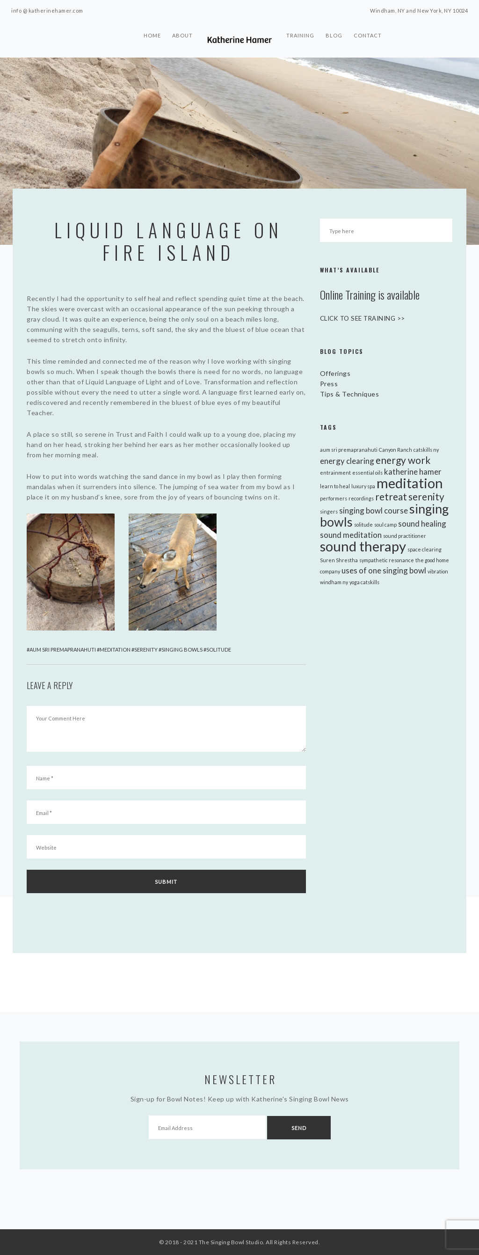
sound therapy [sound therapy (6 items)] (363, 546)
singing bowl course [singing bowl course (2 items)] (373, 510)
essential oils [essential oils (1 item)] (367, 473)
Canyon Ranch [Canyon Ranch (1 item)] (395, 450)
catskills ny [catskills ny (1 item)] (426, 450)
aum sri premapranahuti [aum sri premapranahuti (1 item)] (348, 450)
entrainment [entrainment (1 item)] (335, 473)
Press (329, 384)
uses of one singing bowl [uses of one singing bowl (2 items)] (383, 570)
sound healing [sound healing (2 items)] (422, 523)
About (182, 40)
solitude (218, 649)
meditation (115, 649)
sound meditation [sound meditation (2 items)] (351, 535)
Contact (368, 40)
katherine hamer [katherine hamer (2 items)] (413, 472)
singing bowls (182, 649)
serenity (146, 649)
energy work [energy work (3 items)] (403, 460)
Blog (334, 40)
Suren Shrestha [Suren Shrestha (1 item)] (339, 560)
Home (152, 40)
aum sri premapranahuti (62, 649)
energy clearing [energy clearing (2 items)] (347, 461)
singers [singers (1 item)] (329, 511)
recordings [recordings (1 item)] (361, 498)
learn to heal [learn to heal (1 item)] (335, 486)
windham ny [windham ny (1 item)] (334, 582)
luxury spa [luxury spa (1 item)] (363, 486)
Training (300, 40)
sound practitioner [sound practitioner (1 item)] (404, 536)
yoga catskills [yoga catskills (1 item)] (364, 582)
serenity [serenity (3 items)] (426, 496)
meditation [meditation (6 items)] (410, 483)
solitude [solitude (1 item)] (363, 524)
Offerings (335, 373)
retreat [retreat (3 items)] (391, 496)
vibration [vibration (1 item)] (438, 571)
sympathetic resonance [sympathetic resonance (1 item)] (386, 560)
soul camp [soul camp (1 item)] (385, 524)
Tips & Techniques (349, 394)
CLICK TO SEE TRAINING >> (366, 318)
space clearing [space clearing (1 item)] (424, 549)
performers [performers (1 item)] (333, 498)
